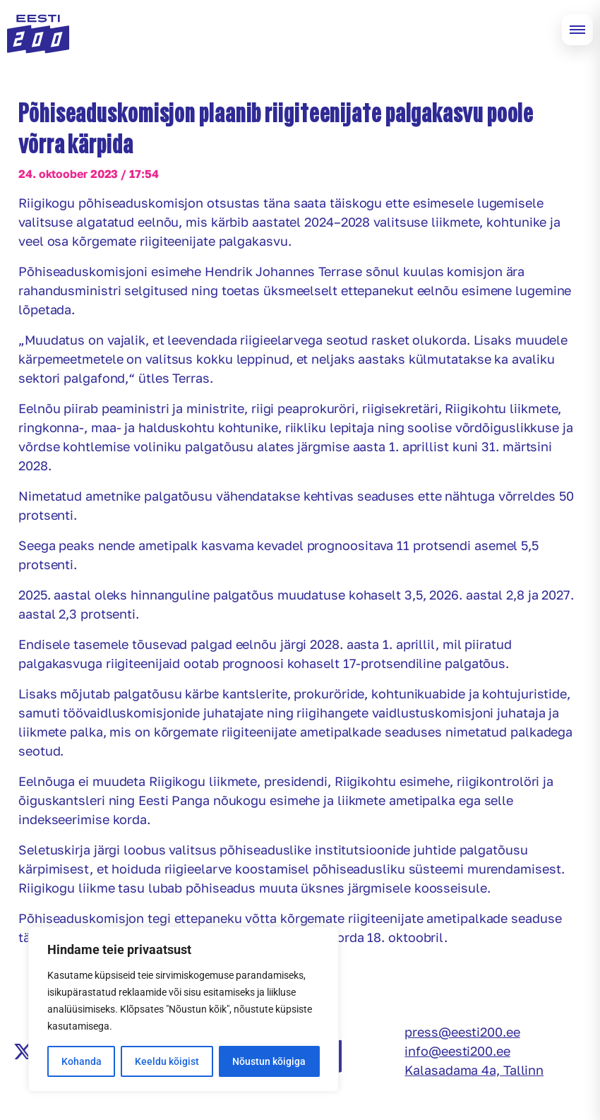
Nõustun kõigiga (269, 1061)
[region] (183, 1009)
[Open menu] (577, 29)
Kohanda (81, 1061)
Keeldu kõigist (167, 1061)
